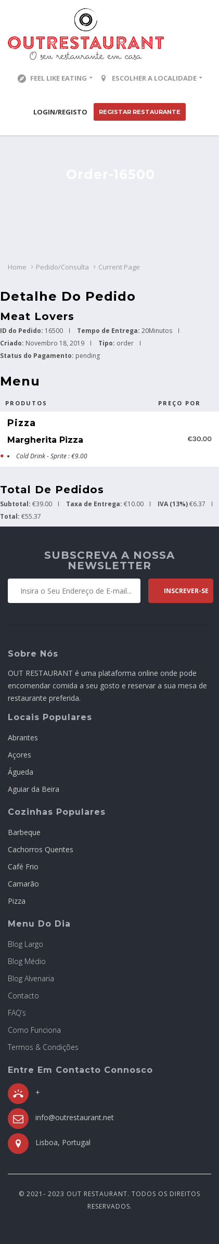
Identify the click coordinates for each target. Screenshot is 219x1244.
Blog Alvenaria (31, 978)
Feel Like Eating (52, 78)
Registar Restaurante (140, 112)
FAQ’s (17, 1013)
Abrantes (23, 737)
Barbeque (24, 832)
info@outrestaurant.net (74, 1117)
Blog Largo (25, 944)
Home (17, 267)
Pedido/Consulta (62, 267)
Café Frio (23, 866)
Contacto (23, 996)
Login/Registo (60, 112)
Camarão (23, 884)
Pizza (16, 901)
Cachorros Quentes (40, 849)
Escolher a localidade (148, 78)
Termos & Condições (43, 1047)
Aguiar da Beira (33, 789)
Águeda (20, 772)
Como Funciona (34, 1030)
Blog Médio (27, 961)
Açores (19, 755)
